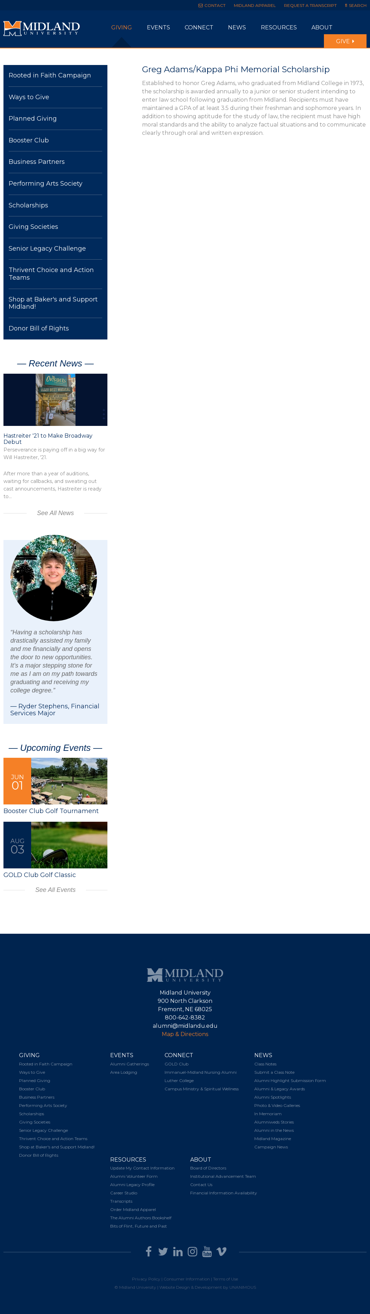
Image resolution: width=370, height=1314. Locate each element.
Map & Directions (185, 1034)
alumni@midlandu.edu (185, 1026)
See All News (55, 513)
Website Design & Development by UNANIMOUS (207, 1287)
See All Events (55, 889)
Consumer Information (187, 1279)
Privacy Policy (146, 1279)
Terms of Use (225, 1279)
